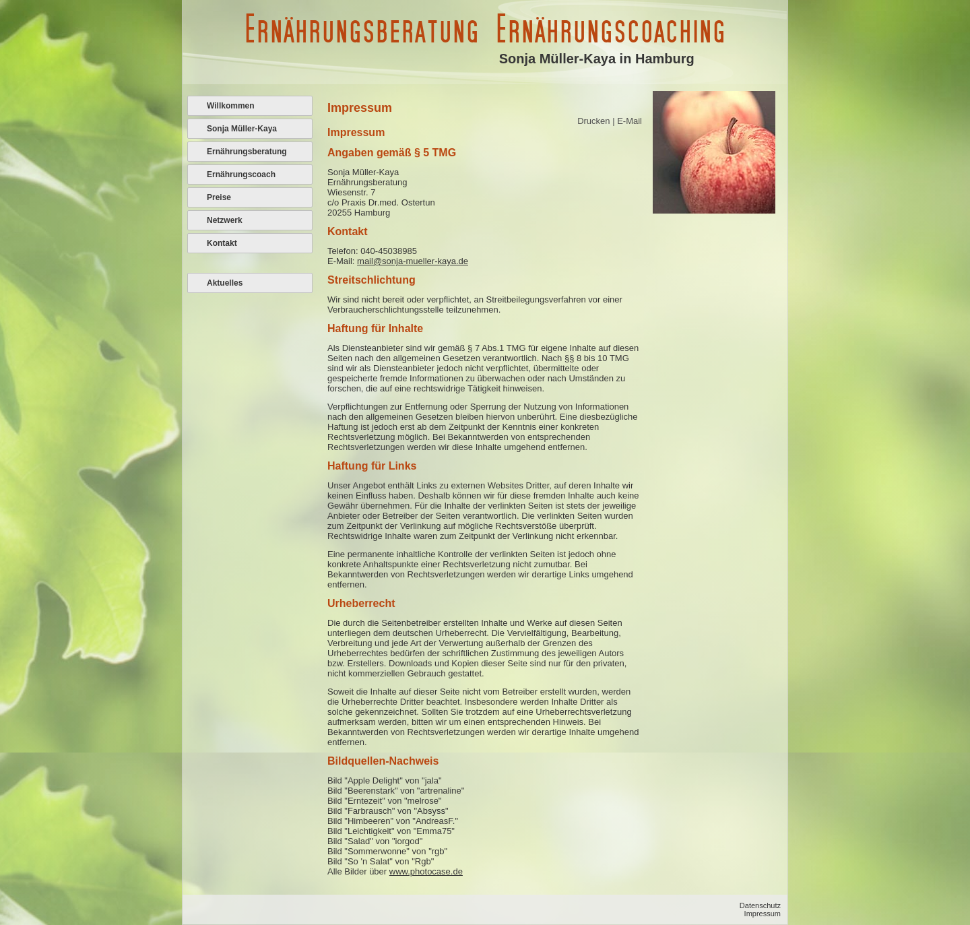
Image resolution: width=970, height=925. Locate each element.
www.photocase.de (426, 871)
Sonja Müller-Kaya (242, 128)
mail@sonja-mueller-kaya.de (412, 261)
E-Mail (629, 121)
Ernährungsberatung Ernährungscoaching (484, 28)
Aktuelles (225, 283)
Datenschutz (760, 905)
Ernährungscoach (241, 174)
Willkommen (231, 105)
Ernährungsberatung (247, 151)
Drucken (594, 121)
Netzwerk (225, 220)
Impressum (762, 914)
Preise (219, 197)
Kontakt (222, 243)
